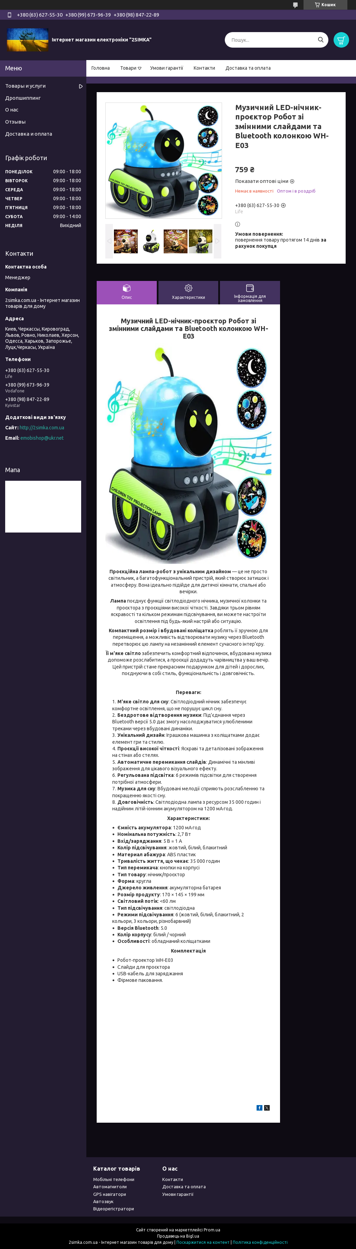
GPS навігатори (109, 1194)
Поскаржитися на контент (203, 1242)
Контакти (204, 68)
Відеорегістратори (113, 1208)
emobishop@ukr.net (42, 438)
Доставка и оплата (28, 134)
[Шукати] (320, 40)
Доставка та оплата (248, 68)
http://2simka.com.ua (42, 427)
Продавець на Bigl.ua (178, 1236)
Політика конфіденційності (260, 1242)
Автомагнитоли (110, 1186)
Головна (101, 68)
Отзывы (15, 122)
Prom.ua (212, 1230)
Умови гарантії (166, 68)
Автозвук (103, 1201)
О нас (11, 110)
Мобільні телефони (113, 1179)
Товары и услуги (25, 86)
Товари (128, 68)
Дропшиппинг (23, 98)
